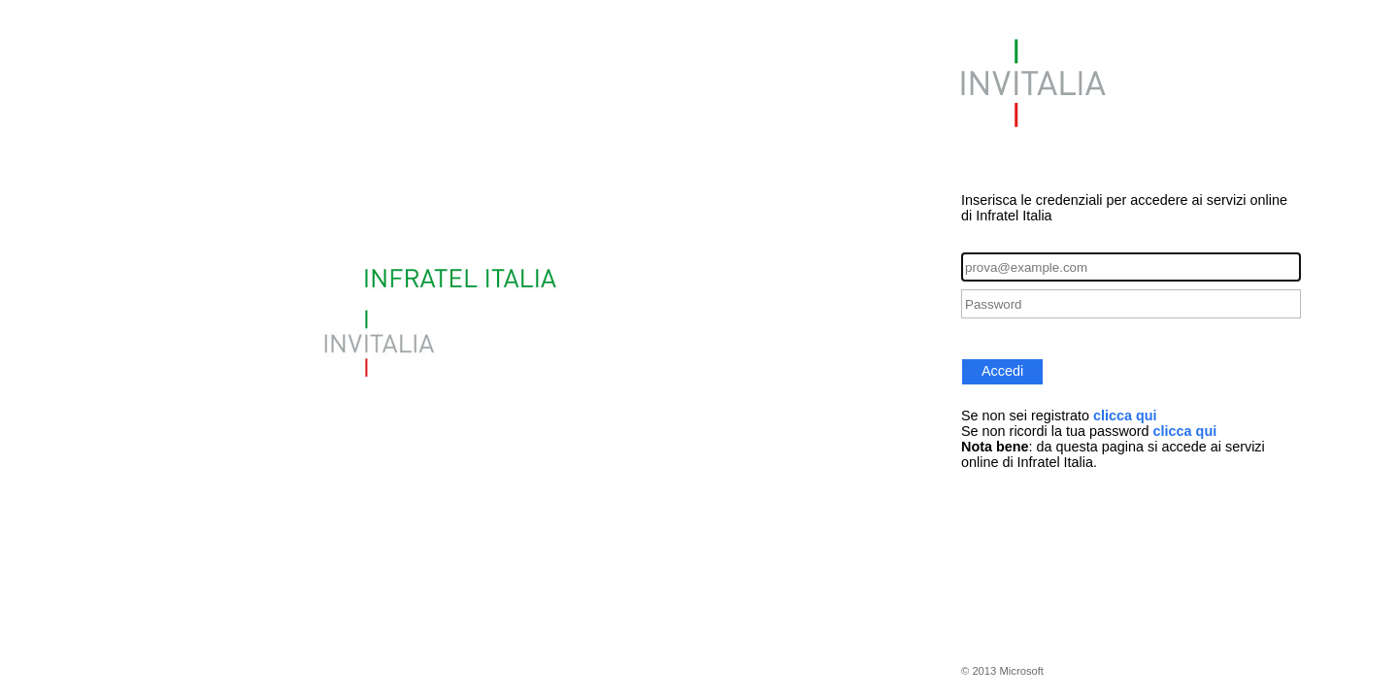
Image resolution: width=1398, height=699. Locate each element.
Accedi (1002, 371)
